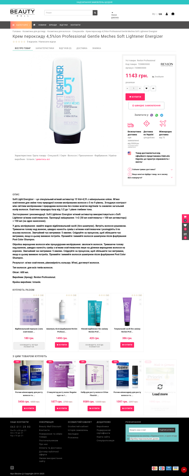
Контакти (75, 25)
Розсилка (73, 437)
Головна (17, 31)
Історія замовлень (78, 430)
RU (153, 14)
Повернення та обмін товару (50, 435)
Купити (135, 97)
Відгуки (64, 25)
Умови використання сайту (50, 459)
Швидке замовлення (146, 105)
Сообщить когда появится (29, 346)
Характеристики (45, 48)
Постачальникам (48, 440)
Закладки (73, 434)
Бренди (53, 25)
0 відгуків (31, 41)
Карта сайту (103, 437)
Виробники (103, 426)
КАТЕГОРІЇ (21, 25)
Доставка (81, 48)
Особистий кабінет (78, 426)
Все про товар (23, 48)
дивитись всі (43, 159)
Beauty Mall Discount (50, 426)
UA (160, 14)
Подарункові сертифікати (104, 431)
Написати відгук (47, 41)
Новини (42, 25)
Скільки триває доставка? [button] (141, 170)
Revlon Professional (146, 60)
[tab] (149, 169)
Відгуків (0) (65, 48)
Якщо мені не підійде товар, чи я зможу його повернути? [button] (148, 175)
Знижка (96, 48)
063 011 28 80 (20, 426)
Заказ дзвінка (115, 16)
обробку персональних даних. (144, 439)
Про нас (43, 444)
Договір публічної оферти (49, 453)
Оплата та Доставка (50, 448)
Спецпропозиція (105, 440)
